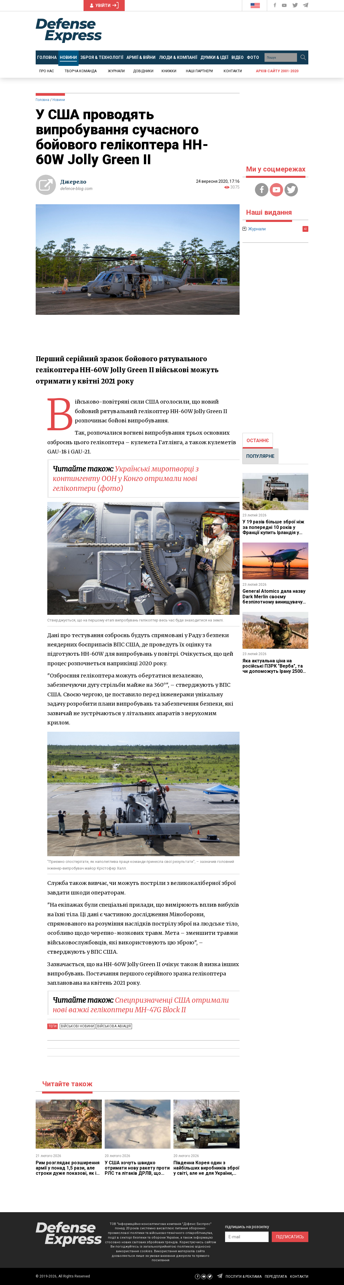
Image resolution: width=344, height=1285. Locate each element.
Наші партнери (199, 71)
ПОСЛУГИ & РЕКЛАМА (244, 1277)
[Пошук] (303, 57)
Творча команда (81, 71)
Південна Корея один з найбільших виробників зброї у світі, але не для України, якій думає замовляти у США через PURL (206, 1173)
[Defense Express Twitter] (295, 5)
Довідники (143, 71)
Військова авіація (114, 1026)
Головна (42, 100)
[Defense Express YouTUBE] (285, 5)
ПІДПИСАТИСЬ (290, 1237)
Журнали (116, 71)
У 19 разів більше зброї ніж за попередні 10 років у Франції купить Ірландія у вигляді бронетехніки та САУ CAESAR (275, 532)
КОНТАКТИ (299, 1277)
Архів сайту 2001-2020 (277, 71)
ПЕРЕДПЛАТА (276, 1277)
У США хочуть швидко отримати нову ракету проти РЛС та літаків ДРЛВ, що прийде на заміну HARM (137, 1170)
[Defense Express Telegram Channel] (306, 5)
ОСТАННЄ (258, 440)
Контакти (233, 71)
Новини (58, 100)
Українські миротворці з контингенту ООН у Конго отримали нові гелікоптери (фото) (126, 479)
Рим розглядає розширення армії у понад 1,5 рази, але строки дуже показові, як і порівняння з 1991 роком (67, 1170)
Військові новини (77, 1026)
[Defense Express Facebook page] (275, 5)
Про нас (46, 71)
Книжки (169, 71)
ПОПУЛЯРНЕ (260, 456)
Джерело (73, 181)
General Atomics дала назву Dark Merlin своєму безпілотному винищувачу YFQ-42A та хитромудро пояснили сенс (273, 601)
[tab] (257, 441)
